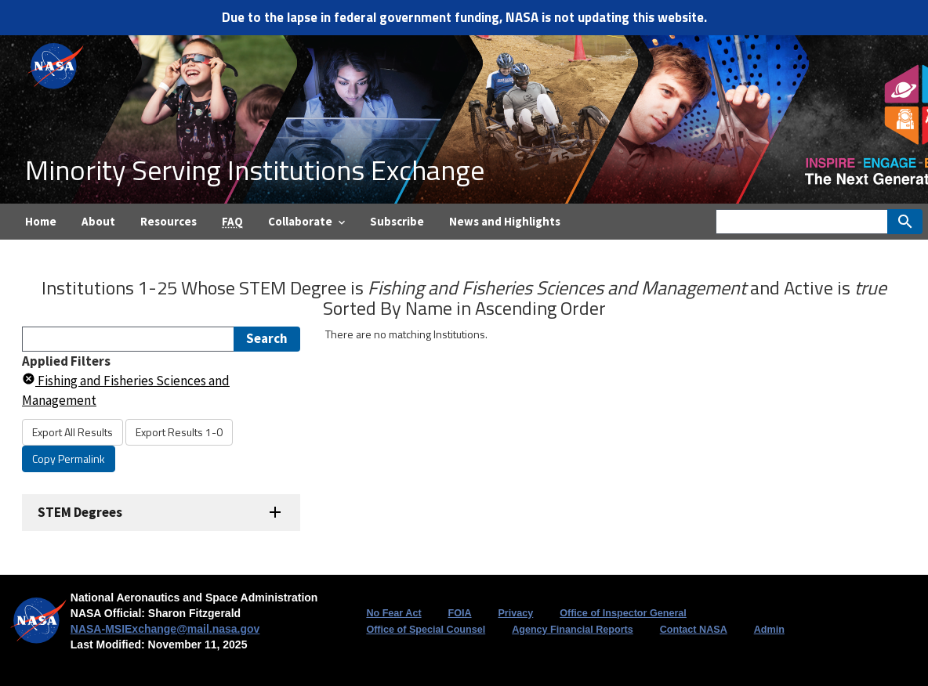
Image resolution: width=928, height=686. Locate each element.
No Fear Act (393, 613)
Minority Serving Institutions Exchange (254, 169)
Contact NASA (693, 629)
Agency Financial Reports (572, 629)
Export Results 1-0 (179, 432)
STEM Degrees (80, 512)
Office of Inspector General (623, 613)
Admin (769, 629)
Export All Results (72, 432)
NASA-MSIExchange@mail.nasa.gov (165, 629)
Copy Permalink (68, 458)
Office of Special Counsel (425, 629)
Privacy (515, 613)
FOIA (459, 613)
